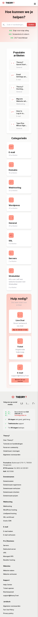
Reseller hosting (9, 560)
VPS (4, 553)
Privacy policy (8, 613)
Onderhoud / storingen (11, 451)
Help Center (7, 584)
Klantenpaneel (8, 592)
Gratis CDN (7, 521)
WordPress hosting (10, 510)
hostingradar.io (20, 415)
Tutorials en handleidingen (13, 444)
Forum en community (10, 447)
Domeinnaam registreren (12, 485)
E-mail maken (8, 531)
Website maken (8, 570)
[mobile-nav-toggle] (34, 3)
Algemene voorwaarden (11, 455)
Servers (6, 545)
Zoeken (31, 24)
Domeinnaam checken (11, 492)
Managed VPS (8, 556)
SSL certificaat (8, 517)
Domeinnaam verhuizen (11, 488)
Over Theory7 (8, 440)
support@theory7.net (11, 595)
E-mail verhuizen (9, 535)
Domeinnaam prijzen (10, 496)
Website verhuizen (10, 574)
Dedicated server (9, 549)
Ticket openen (8, 588)
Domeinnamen (8, 481)
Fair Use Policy (8, 610)
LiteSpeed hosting (9, 513)
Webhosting (7, 506)
